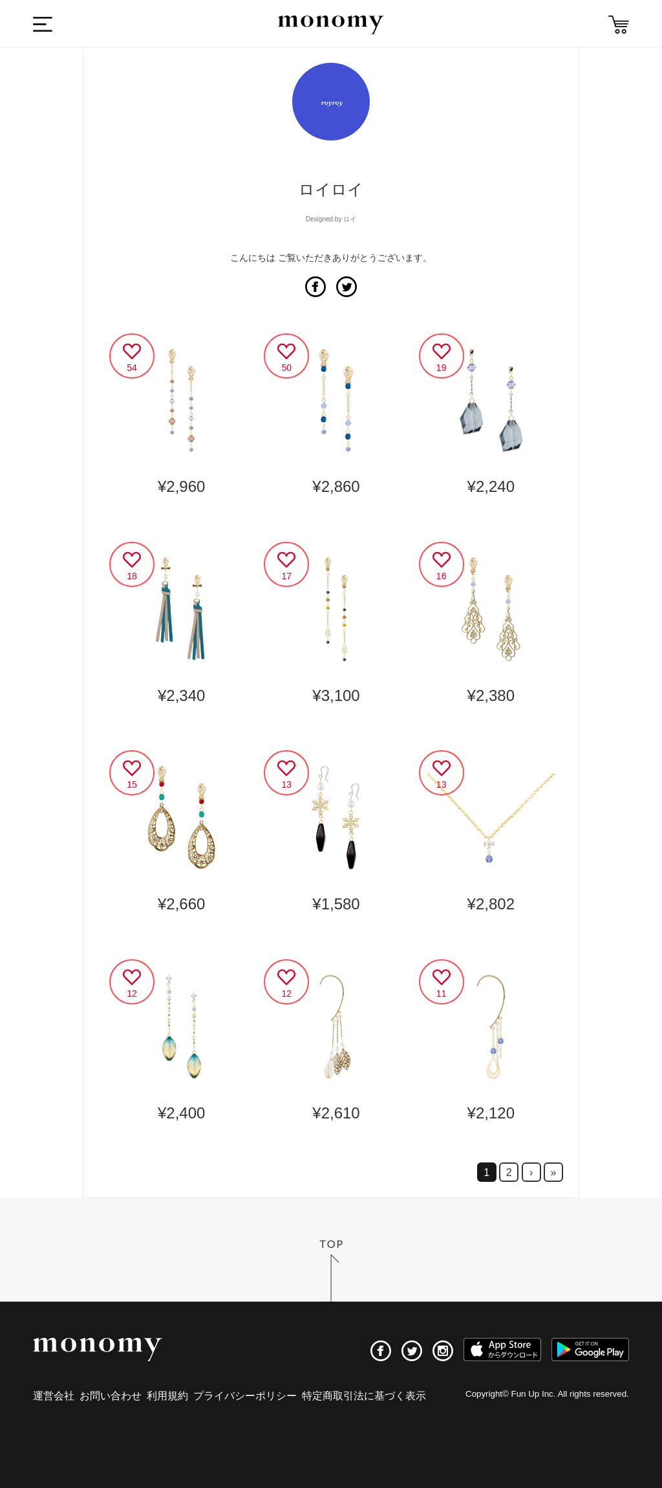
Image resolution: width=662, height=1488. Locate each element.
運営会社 (53, 1395)
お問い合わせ (111, 1395)
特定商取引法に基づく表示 (364, 1395)
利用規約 (167, 1395)
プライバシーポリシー (245, 1395)
